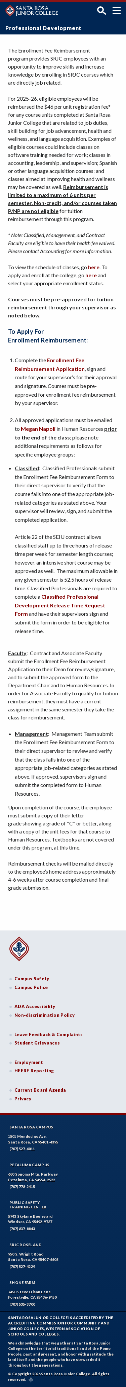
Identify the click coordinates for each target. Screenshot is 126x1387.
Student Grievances (37, 1043)
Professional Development (43, 28)
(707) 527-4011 (22, 1149)
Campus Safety (31, 978)
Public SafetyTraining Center (27, 1204)
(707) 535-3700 (22, 1304)
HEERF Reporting (34, 1070)
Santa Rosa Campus (31, 1127)
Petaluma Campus (29, 1165)
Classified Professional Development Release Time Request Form (60, 605)
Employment (28, 1062)
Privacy (22, 1098)
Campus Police (31, 987)
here (93, 267)
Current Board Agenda (40, 1090)
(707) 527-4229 (22, 1266)
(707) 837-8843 (22, 1228)
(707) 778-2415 (22, 1186)
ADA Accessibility (34, 1006)
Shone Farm (22, 1282)
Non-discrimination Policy (44, 1015)
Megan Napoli (38, 428)
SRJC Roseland (25, 1245)
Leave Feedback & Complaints (48, 1034)
